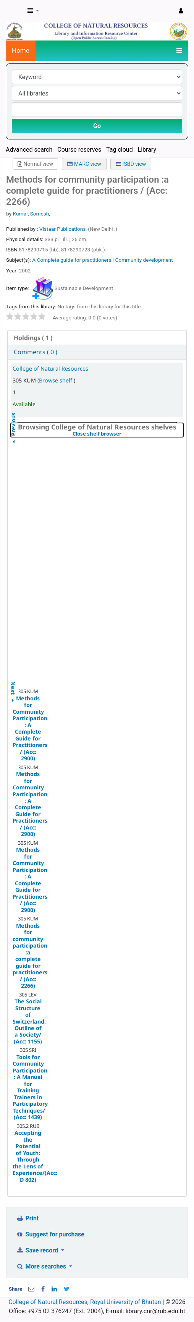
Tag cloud (119, 149)
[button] (33, 11)
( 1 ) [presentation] (33, 338)
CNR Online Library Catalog (14, 11)
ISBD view (131, 164)
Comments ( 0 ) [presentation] (35, 352)
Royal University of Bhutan (125, 1302)
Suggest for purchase (50, 1234)
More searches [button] (42, 1266)
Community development (144, 260)
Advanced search (29, 149)
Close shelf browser (123, 434)
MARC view (84, 164)
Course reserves (79, 149)
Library (147, 149)
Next (13, 683)
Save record (38, 1250)
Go (97, 126)
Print (27, 1218)
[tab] (97, 337)
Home (20, 50)
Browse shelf (56, 380)
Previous (13, 443)
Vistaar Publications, (63, 229)
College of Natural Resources (50, 368)
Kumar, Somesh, (31, 214)
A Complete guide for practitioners (72, 260)
